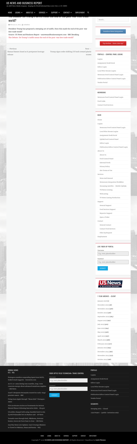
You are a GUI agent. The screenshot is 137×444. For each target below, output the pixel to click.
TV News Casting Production (110, 198)
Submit (103, 268)
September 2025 (103, 316)
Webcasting (104, 194)
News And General (106, 178)
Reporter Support (106, 213)
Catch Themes (100, 440)
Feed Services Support (108, 209)
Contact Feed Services (105, 105)
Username (101, 250)
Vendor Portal (102, 82)
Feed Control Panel (106, 159)
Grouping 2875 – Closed (99, 408)
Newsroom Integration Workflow (112, 182)
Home (10, 12)
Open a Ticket (104, 217)
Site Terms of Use (106, 170)
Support (54, 12)
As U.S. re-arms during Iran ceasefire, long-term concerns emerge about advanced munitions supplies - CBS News (27, 385)
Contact (66, 12)
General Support (105, 205)
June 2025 (101, 328)
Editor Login (102, 67)
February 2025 (103, 343)
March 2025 (102, 339)
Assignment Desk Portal (106, 63)
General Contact (105, 225)
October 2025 (102, 312)
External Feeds (105, 163)
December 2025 (103, 304)
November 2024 (103, 355)
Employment (80, 12)
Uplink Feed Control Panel (109, 139)
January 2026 (102, 301)
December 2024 (103, 351)
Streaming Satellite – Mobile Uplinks (113, 186)
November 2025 (103, 308)
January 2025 (102, 347)
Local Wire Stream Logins (107, 71)
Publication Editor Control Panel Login (112, 79)
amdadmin (26, 24)
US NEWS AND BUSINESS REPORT (24, 3)
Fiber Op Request (106, 233)
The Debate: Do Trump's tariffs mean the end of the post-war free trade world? (41, 37)
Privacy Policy (105, 166)
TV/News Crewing (106, 190)
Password (100, 259)
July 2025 (101, 324)
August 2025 (102, 320)
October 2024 (102, 359)
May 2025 (101, 332)
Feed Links (101, 101)
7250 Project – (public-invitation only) (105, 412)
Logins (17, 12)
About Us (29, 12)
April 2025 (101, 336)
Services (42, 12)
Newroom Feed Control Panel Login (110, 75)
